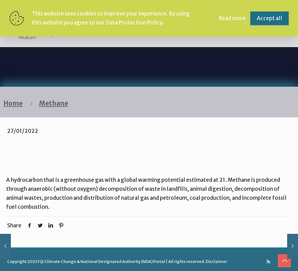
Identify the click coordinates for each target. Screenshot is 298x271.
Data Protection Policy (134, 22)
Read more (232, 18)
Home (13, 103)
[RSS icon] (268, 261)
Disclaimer (216, 261)
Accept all (269, 18)
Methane (53, 103)
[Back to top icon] (284, 260)
